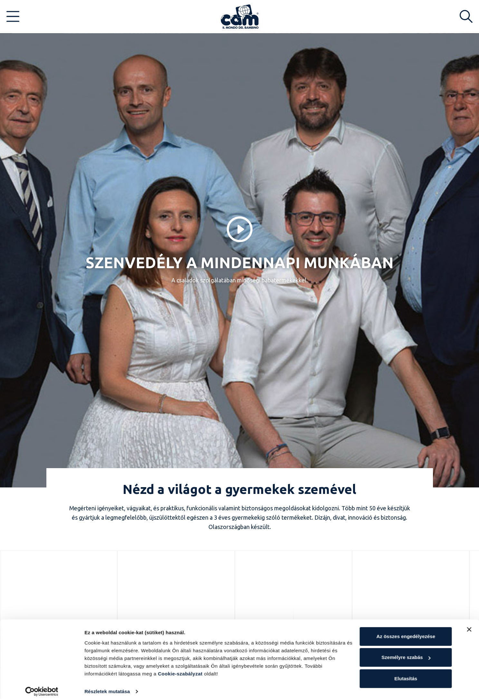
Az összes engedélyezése (405, 631)
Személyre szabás (405, 652)
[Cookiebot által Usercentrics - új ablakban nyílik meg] (42, 686)
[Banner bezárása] (469, 624)
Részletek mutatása (107, 686)
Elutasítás (405, 673)
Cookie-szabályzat (180, 668)
